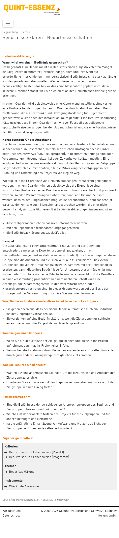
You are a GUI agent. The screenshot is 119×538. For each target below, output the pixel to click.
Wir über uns (11, 511)
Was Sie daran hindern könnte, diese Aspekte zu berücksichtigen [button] (50, 301)
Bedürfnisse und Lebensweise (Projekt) (36, 452)
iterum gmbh (107, 515)
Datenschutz (11, 515)
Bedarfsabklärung (22, 471)
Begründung (10, 32)
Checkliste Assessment (25, 486)
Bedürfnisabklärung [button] (18, 56)
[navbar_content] (8, 24)
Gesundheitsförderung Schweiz (81, 511)
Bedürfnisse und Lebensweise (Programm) (39, 457)
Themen (25, 32)
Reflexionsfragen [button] (16, 397)
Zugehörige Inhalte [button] (17, 438)
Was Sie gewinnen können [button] (22, 333)
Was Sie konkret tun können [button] (23, 365)
